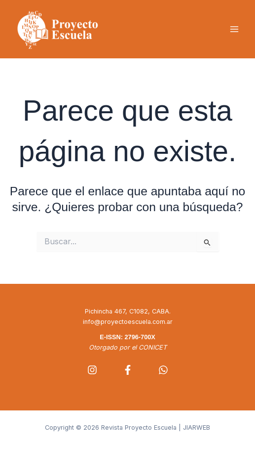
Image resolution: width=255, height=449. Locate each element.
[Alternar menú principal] (234, 29)
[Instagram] (92, 370)
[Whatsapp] (163, 370)
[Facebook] (127, 370)
